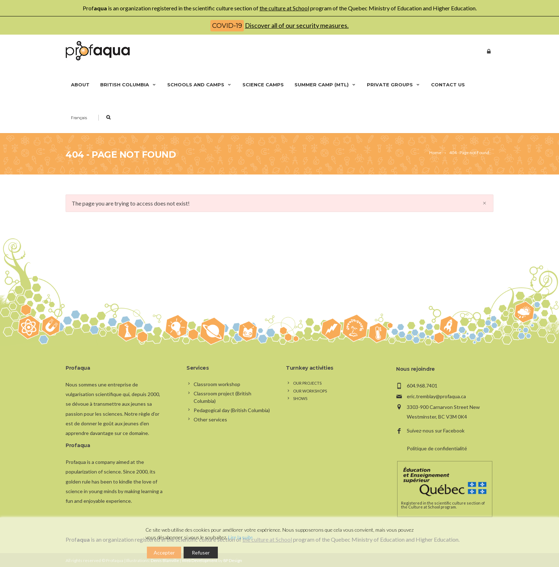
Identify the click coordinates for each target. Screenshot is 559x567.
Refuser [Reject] (201, 553)
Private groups (393, 84)
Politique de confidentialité (437, 448)
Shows (300, 398)
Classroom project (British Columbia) (222, 397)
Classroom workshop (217, 384)
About (80, 84)
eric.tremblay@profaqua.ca (436, 396)
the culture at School (284, 8)
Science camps (263, 84)
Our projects (307, 383)
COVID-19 (227, 26)
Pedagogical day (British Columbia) (232, 410)
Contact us (448, 84)
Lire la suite (240, 537)
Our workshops (310, 391)
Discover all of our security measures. (297, 25)
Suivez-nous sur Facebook (436, 430)
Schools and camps (199, 84)
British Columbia (128, 84)
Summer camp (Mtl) (325, 84)
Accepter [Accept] (164, 553)
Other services (210, 419)
